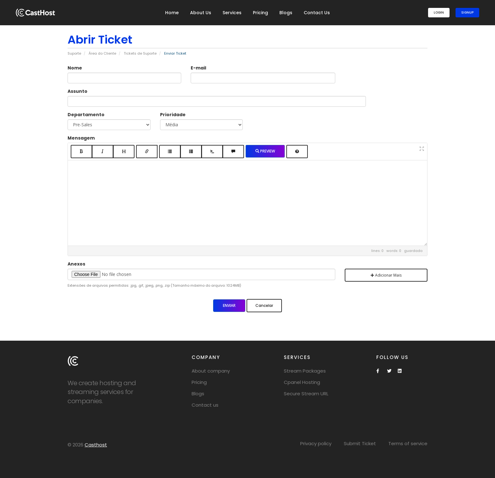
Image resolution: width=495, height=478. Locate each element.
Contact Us (317, 12)
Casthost (96, 444)
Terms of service (407, 443)
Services (232, 12)
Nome (75, 68)
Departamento (86, 114)
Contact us (205, 405)
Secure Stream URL (306, 393)
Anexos (76, 264)
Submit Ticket (360, 443)
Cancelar (264, 305)
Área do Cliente (102, 53)
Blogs (285, 12)
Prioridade (173, 114)
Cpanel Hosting (302, 382)
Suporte (74, 53)
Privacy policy (315, 443)
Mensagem (81, 138)
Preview (265, 151)
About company (211, 370)
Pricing (260, 12)
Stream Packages (305, 370)
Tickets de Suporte (140, 53)
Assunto (77, 91)
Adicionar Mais (386, 275)
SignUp (467, 12)
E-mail (198, 68)
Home (172, 12)
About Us (200, 12)
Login (439, 12)
